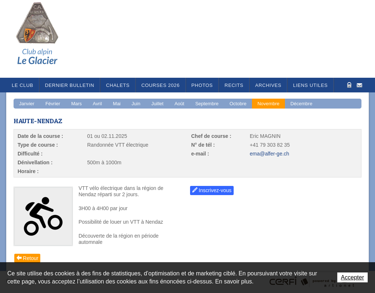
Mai (116, 103)
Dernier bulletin (69, 85)
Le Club (22, 85)
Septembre (207, 103)
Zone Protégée (348, 85)
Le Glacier (42, 39)
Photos (202, 85)
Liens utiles (310, 85)
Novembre (268, 103)
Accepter (352, 277)
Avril (97, 103)
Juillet (157, 103)
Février (52, 103)
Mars (76, 103)
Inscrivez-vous (215, 190)
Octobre (238, 103)
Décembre (301, 103)
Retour (30, 258)
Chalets (118, 85)
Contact (359, 84)
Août (179, 103)
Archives (268, 85)
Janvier (26, 103)
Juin (135, 103)
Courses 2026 (160, 85)
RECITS (234, 85)
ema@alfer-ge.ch (269, 154)
